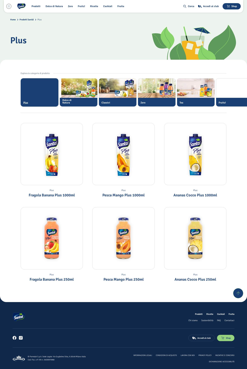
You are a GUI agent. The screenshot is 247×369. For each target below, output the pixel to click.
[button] (37, 6)
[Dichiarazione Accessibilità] (221, 361)
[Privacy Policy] (205, 355)
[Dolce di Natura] (55, 6)
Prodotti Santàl (27, 19)
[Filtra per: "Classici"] (118, 92)
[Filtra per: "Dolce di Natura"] (79, 92)
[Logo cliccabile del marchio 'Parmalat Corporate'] (19, 358)
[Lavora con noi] (188, 355)
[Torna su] (238, 293)
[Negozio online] (232, 6)
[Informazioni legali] (142, 355)
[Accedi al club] (208, 6)
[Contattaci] (229, 320)
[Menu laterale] (8, 6)
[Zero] (71, 6)
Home (13, 19)
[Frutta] (121, 6)
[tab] (39, 92)
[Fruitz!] (82, 6)
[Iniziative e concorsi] (224, 355)
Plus (39, 19)
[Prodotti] (199, 314)
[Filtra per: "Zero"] (157, 92)
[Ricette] (94, 6)
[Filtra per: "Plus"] (39, 92)
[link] (14, 338)
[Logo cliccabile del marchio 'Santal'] (21, 6)
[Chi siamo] (193, 320)
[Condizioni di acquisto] (166, 355)
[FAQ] (219, 320)
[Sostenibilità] (207, 320)
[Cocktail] (108, 6)
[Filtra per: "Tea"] (196, 92)
